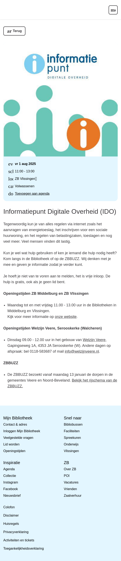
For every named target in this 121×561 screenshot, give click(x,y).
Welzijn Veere (94, 340)
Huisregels (11, 523)
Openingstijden (14, 451)
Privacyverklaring (16, 532)
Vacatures (71, 482)
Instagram (10, 482)
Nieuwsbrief (12, 495)
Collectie (9, 475)
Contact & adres (15, 424)
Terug (17, 31)
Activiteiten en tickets (18, 540)
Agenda (9, 469)
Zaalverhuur (72, 495)
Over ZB (70, 469)
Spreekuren (72, 437)
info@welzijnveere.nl (82, 351)
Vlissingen (71, 451)
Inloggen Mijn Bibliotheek (21, 431)
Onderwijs (71, 444)
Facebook (10, 489)
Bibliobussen (73, 424)
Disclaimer (11, 515)
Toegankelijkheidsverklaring (23, 548)
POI (67, 475)
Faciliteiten (72, 431)
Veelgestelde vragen (18, 437)
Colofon (9, 507)
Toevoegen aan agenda (32, 193)
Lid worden (11, 444)
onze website (66, 317)
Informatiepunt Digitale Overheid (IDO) (59, 211)
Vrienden (70, 489)
